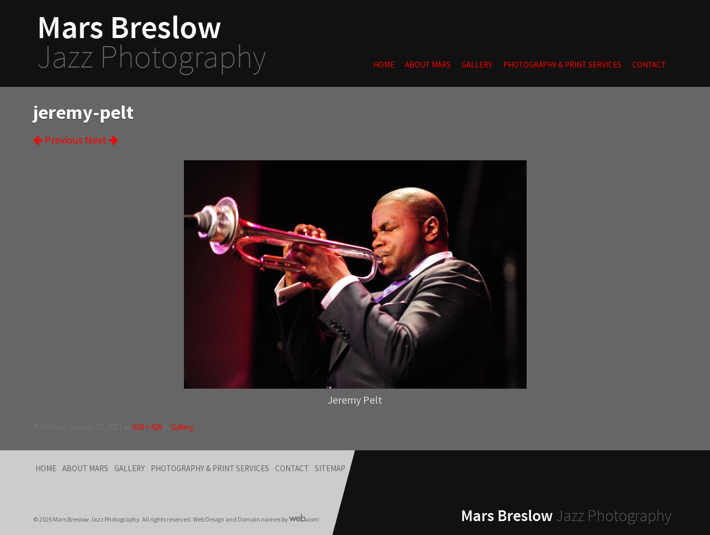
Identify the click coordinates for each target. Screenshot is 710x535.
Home (383, 65)
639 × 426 (147, 427)
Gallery (477, 65)
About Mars (428, 65)
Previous (58, 139)
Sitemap (330, 468)
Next (101, 139)
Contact (649, 65)
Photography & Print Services (562, 65)
